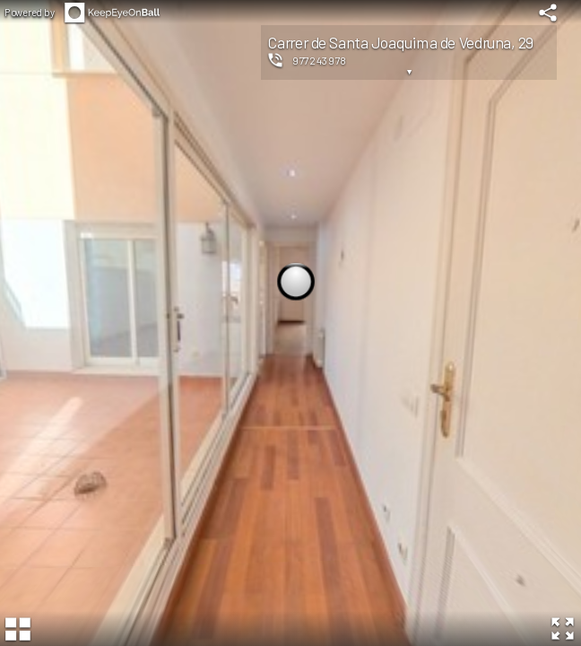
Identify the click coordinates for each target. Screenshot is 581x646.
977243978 (319, 60)
